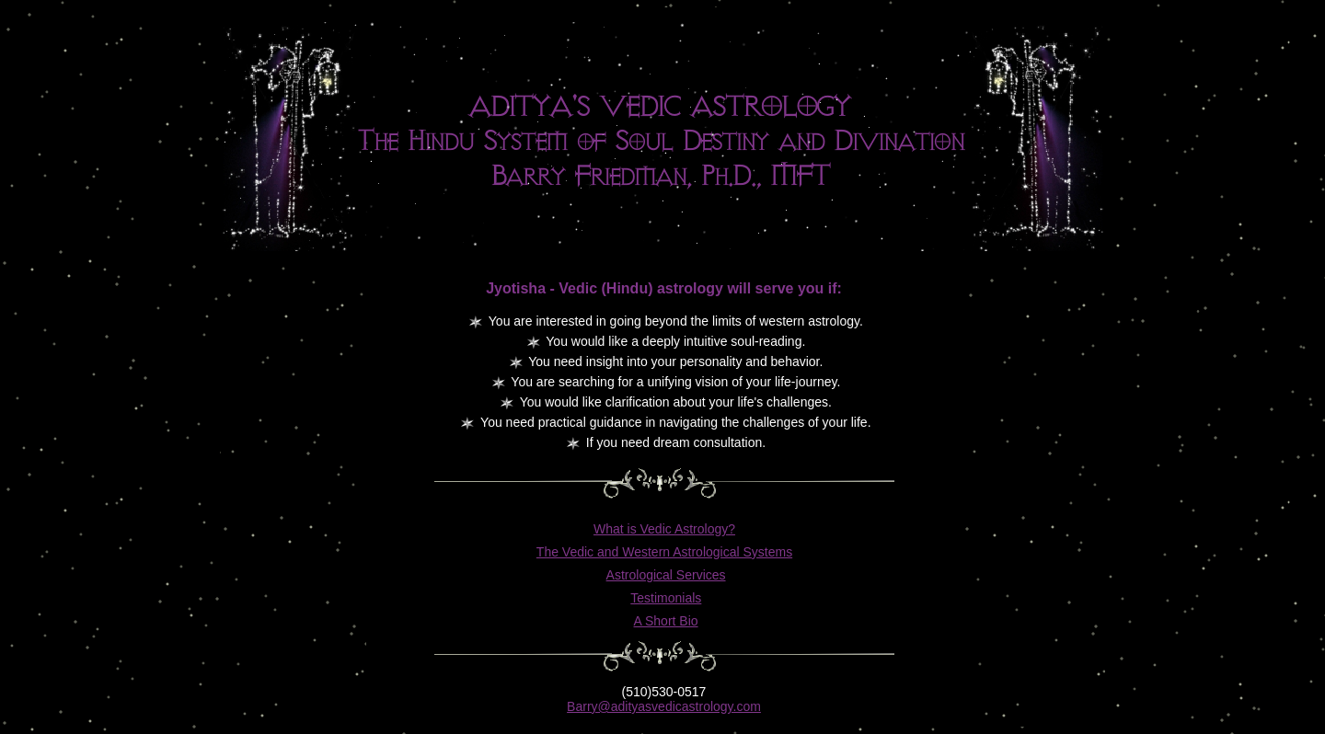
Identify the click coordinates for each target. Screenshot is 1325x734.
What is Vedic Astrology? (664, 529)
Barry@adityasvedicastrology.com (664, 706)
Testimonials (665, 598)
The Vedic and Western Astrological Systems (664, 552)
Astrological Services (666, 575)
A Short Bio (666, 621)
